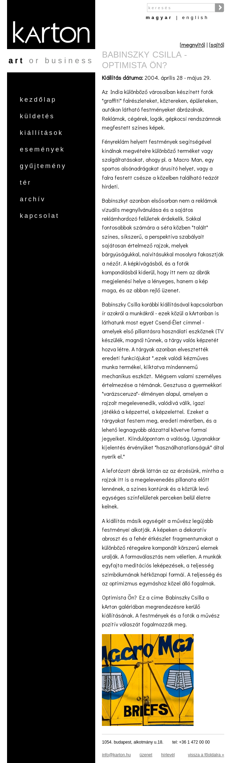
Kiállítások (41, 132)
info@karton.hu (116, 754)
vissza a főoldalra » (206, 754)
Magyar (159, 17)
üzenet (146, 754)
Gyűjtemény (43, 165)
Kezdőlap (38, 99)
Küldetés (37, 116)
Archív (32, 199)
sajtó (216, 44)
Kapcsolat (39, 215)
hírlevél (168, 754)
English (195, 17)
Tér (25, 182)
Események (42, 149)
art (16, 60)
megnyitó (192, 44)
